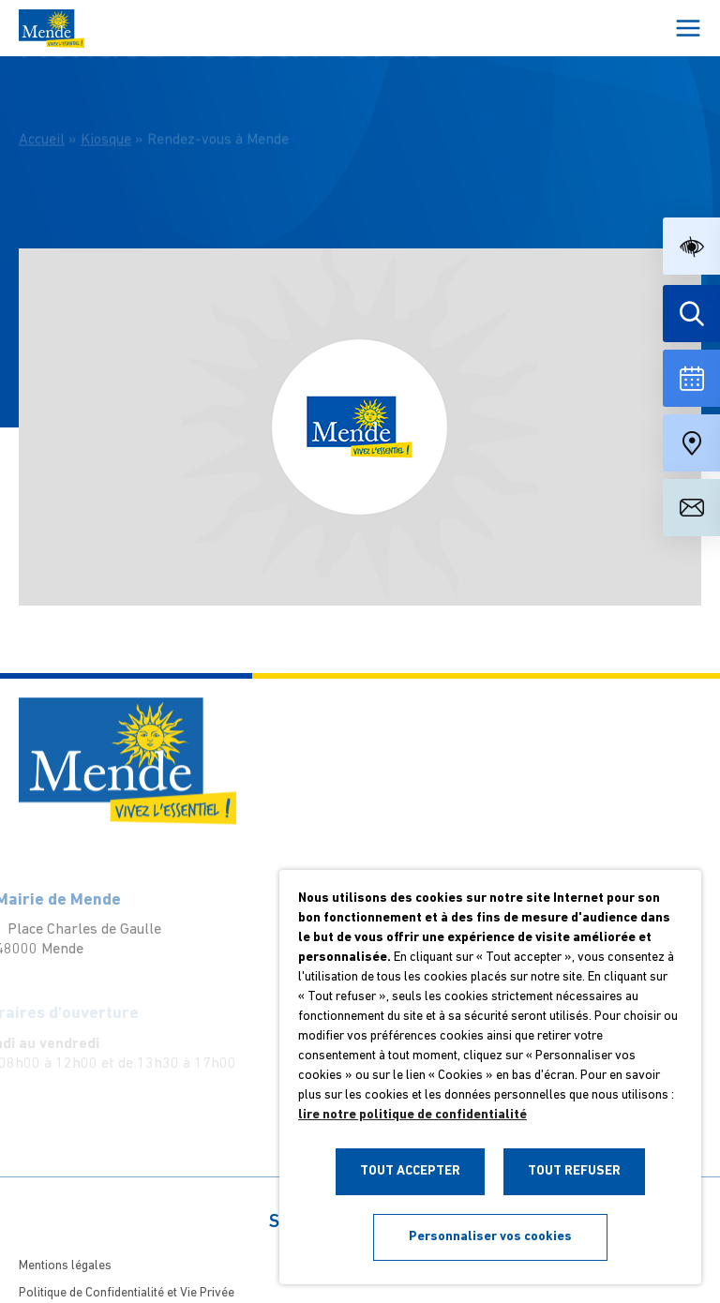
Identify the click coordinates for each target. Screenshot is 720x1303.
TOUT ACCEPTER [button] (410, 1171)
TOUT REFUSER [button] (574, 1171)
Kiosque (106, 127)
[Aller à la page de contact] (691, 507)
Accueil (42, 127)
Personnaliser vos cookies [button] (490, 1237)
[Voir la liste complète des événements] (691, 378)
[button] (691, 246)
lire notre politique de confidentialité (412, 1115)
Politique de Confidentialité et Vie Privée (126, 1293)
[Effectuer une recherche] (691, 313)
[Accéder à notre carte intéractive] (691, 443)
